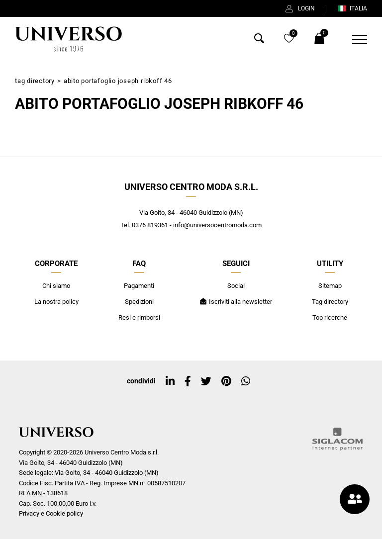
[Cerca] (259, 40)
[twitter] (206, 381)
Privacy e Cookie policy (51, 513)
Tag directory (35, 81)
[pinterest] (226, 381)
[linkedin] (170, 381)
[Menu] (353, 39)
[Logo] (67, 39)
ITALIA (352, 8)
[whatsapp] (245, 381)
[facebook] (188, 381)
